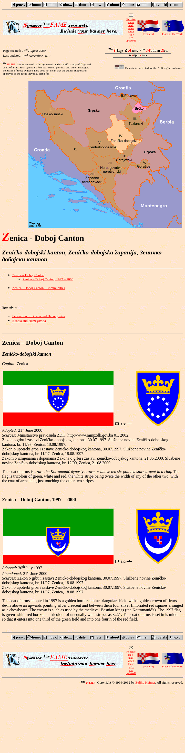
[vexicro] (148, 32)
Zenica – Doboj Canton (28, 275)
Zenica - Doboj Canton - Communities (38, 288)
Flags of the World (172, 32)
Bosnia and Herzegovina (29, 321)
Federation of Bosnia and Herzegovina (38, 316)
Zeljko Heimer (145, 683)
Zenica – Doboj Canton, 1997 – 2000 (48, 279)
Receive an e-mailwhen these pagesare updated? (131, 28)
